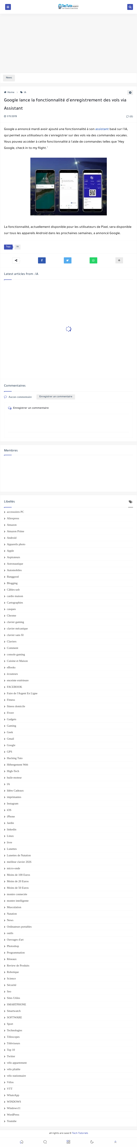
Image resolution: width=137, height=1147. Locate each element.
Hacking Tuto (15, 758)
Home (9, 92)
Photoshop (13, 946)
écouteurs (12, 673)
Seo (9, 991)
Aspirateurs (13, 557)
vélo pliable (13, 1069)
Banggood (13, 576)
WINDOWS (14, 1101)
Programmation (16, 952)
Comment (12, 647)
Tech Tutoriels (80, 1133)
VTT (9, 1088)
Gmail (10, 738)
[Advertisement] (68, 43)
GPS (9, 751)
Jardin (10, 822)
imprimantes (14, 797)
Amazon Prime (15, 531)
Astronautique (15, 563)
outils (10, 933)
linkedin (11, 829)
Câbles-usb (13, 589)
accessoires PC (15, 511)
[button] (42, 260)
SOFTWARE (14, 1017)
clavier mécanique (17, 628)
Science (11, 978)
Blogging (12, 583)
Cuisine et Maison (17, 660)
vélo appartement (17, 1062)
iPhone (11, 816)
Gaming (11, 725)
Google (11, 745)
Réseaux (12, 959)
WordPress (13, 1114)
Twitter (11, 1056)
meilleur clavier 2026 (19, 861)
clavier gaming (15, 622)
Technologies (14, 1030)
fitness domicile (16, 706)
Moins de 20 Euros (18, 881)
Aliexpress (13, 518)
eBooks (11, 667)
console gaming (16, 654)
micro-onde (13, 868)
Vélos (10, 1082)
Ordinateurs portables (19, 926)
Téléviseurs (13, 1043)
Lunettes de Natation (19, 855)
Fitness (11, 699)
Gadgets (11, 719)
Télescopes (13, 1036)
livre (9, 842)
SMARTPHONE (16, 1004)
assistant (102, 129)
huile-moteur (14, 777)
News (10, 920)
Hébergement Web (17, 764)
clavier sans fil (15, 635)
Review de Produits (18, 965)
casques (11, 609)
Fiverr (10, 712)
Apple (10, 550)
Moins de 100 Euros (18, 874)
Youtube (11, 1121)
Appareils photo (16, 544)
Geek (10, 732)
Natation (12, 913)
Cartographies (15, 602)
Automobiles (14, 570)
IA (23, 92)
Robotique (13, 972)
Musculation (14, 907)
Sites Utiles (13, 997)
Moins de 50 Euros (18, 887)
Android (11, 537)
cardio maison (15, 596)
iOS (9, 809)
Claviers (11, 641)
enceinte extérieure (18, 680)
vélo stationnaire (16, 1075)
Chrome (11, 615)
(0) (129, 117)
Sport (10, 1023)
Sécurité (11, 984)
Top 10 (11, 1049)
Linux (10, 835)
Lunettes (12, 848)
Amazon (12, 524)
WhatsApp (13, 1095)
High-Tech (13, 771)
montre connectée (17, 894)
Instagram (12, 803)
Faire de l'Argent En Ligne (22, 693)
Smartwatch (14, 1010)
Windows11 (13, 1108)
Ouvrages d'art (15, 939)
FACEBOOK (14, 686)
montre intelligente (18, 900)
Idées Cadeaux (15, 790)
